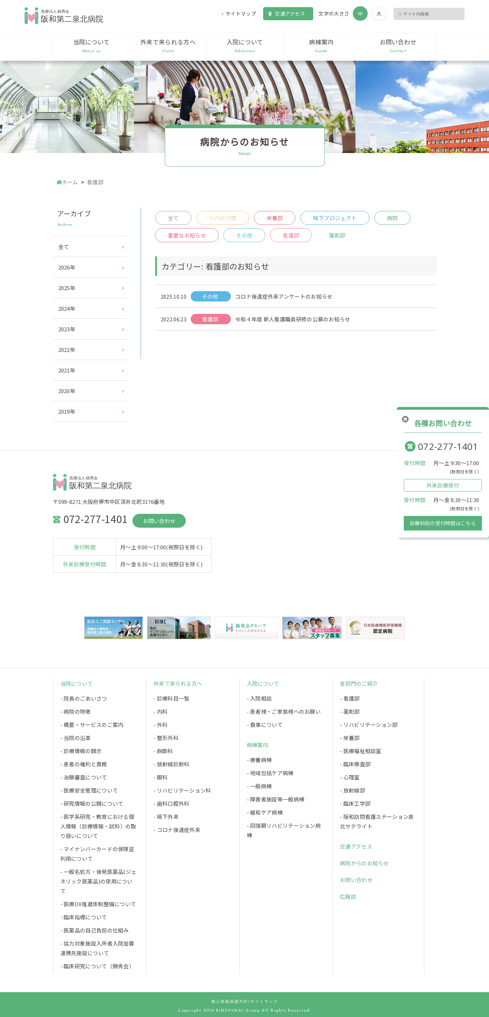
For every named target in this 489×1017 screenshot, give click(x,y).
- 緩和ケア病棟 (265, 812)
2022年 (67, 349)
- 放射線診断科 (171, 764)
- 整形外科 (166, 737)
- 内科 (160, 711)
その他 (244, 235)
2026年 (67, 267)
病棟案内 (321, 46)
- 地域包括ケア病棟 (270, 773)
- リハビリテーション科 (182, 790)
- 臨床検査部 (355, 764)
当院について (91, 46)
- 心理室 (350, 777)
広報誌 (348, 896)
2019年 (67, 411)
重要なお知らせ (187, 235)
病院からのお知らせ (364, 863)
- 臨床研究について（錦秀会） (97, 966)
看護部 (291, 235)
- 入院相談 (259, 698)
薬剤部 (337, 235)
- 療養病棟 (259, 759)
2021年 (67, 370)
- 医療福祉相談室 (360, 751)
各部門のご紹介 (359, 683)
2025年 (67, 288)
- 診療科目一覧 (171, 698)
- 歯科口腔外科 (171, 803)
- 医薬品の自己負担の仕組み (94, 930)
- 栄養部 (350, 737)
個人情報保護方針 (229, 1002)
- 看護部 (350, 698)
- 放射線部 (352, 790)
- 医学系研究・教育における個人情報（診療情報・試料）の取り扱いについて (98, 826)
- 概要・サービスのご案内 (92, 724)
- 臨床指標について (83, 917)
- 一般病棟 (259, 786)
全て (173, 218)
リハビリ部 (223, 218)
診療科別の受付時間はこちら (443, 523)
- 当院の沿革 (75, 737)
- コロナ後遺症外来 (176, 829)
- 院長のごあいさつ (83, 698)
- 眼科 (160, 777)
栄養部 (275, 218)
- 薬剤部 (350, 711)
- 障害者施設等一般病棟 (276, 799)
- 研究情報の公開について (92, 803)
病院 (392, 218)
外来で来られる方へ (168, 46)
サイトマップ (241, 13)
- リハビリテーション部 (369, 724)
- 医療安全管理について (89, 790)
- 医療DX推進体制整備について (98, 904)
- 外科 (160, 724)
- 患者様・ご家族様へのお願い (284, 711)
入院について (245, 46)
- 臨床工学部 (355, 803)
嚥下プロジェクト (335, 218)
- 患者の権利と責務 (83, 764)
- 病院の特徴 (75, 711)
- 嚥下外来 (166, 816)
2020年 (67, 391)
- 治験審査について (83, 777)
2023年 (67, 329)
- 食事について (265, 724)
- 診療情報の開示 (81, 751)
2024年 (67, 308)
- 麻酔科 (163, 751)
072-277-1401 (448, 446)
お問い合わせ (398, 46)
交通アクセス (290, 13)
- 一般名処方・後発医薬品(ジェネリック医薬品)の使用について (98, 881)
